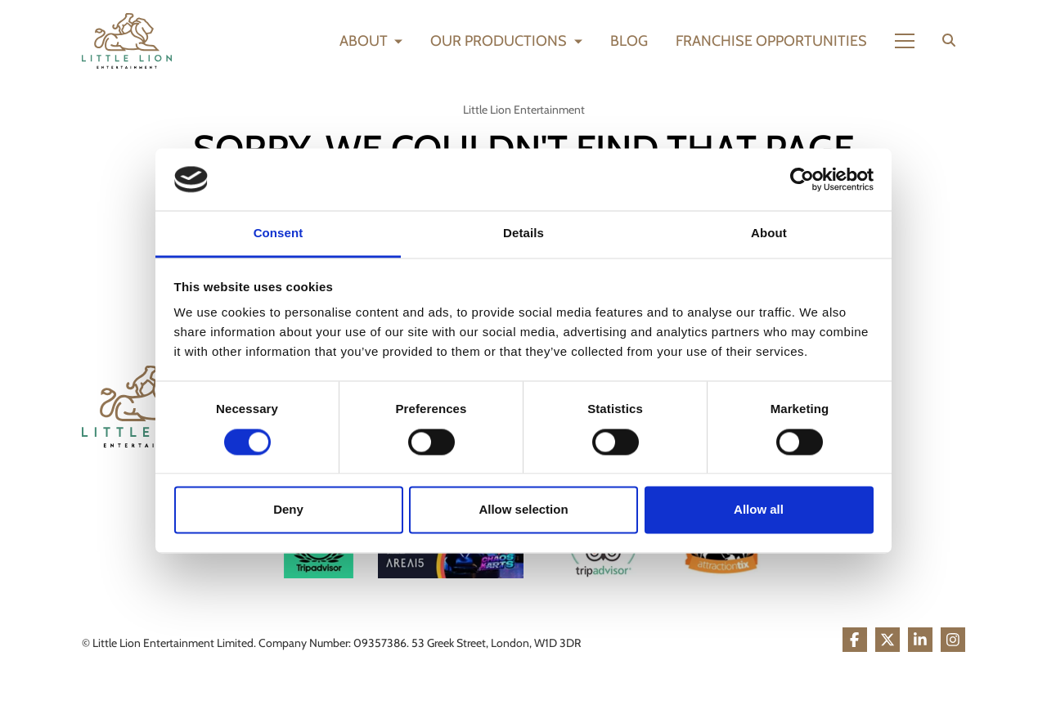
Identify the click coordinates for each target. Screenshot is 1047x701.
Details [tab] (523, 233)
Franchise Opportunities (771, 41)
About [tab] (769, 233)
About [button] (365, 41)
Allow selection (523, 510)
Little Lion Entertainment (524, 109)
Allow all (759, 510)
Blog (629, 41)
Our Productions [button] (500, 41)
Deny (288, 510)
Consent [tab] (278, 233)
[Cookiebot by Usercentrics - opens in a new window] (802, 179)
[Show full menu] (904, 41)
